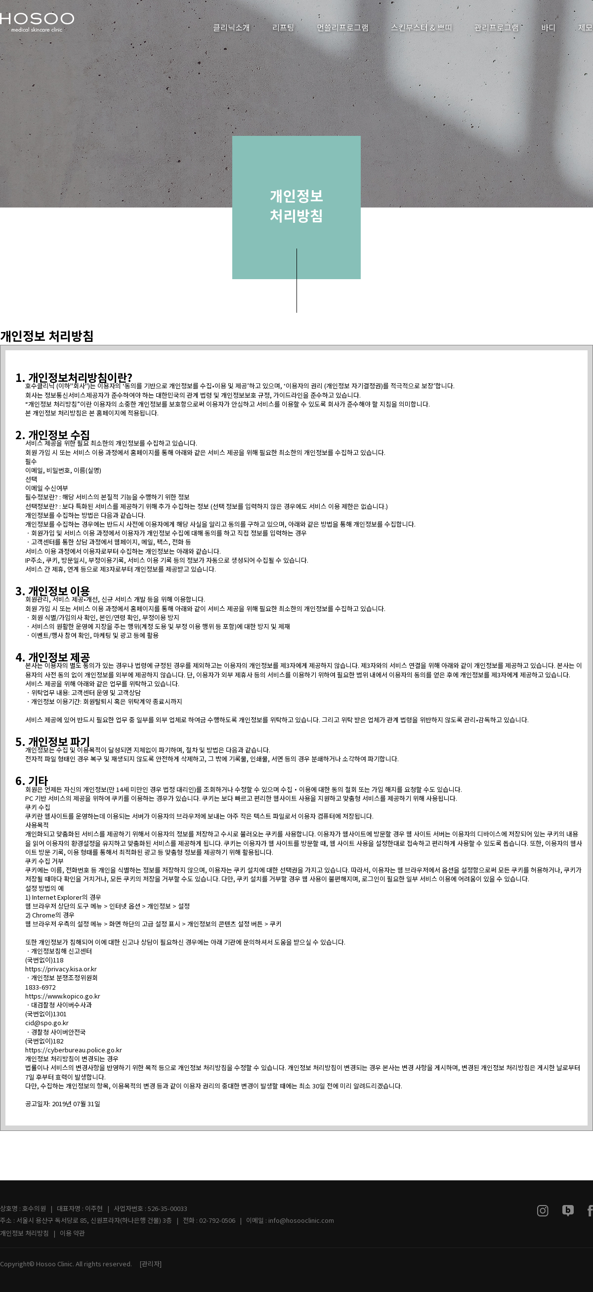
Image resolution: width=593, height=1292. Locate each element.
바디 (548, 27)
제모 (585, 27)
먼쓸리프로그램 (343, 27)
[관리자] (150, 1263)
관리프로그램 (496, 27)
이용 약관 (72, 1233)
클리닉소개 (231, 27)
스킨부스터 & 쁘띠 (421, 27)
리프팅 (283, 27)
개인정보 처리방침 (24, 1233)
